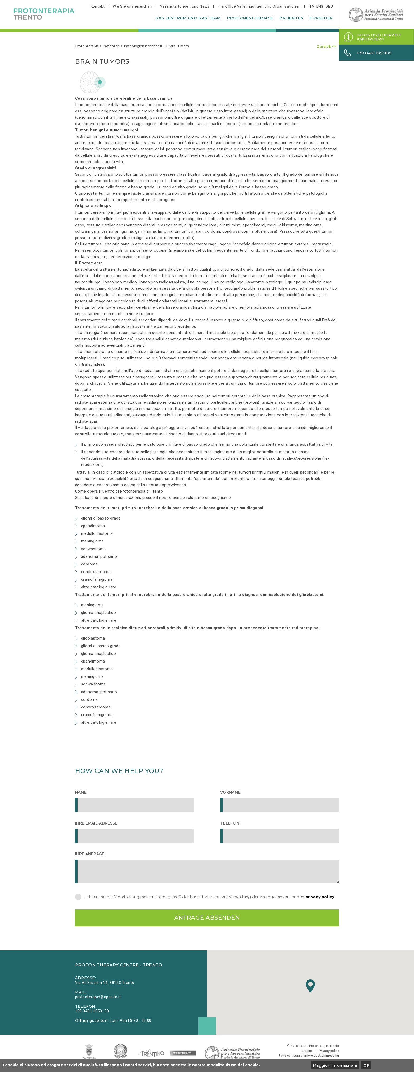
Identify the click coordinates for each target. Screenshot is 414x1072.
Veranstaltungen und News (185, 6)
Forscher (321, 18)
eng (319, 6)
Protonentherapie (250, 18)
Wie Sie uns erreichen (132, 6)
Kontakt (98, 6)
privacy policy (319, 896)
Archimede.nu (328, 1056)
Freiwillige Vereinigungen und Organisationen (259, 6)
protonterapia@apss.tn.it (98, 997)
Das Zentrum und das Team (188, 18)
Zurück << (326, 46)
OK (366, 1065)
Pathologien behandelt (143, 46)
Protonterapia (87, 46)
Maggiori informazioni (335, 1065)
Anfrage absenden (207, 918)
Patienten (291, 18)
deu (329, 6)
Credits (307, 1051)
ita (311, 6)
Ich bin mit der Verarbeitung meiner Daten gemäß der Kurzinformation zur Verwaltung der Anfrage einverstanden (210, 897)
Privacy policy (329, 1051)
